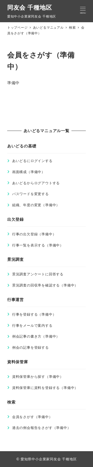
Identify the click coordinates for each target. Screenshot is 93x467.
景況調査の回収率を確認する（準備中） (45, 285)
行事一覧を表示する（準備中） (37, 245)
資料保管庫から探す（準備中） (37, 376)
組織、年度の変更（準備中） (36, 205)
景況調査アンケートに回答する (37, 274)
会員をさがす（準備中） (32, 416)
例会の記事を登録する (30, 347)
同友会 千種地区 (29, 7)
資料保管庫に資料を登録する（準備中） (45, 387)
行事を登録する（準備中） (34, 314)
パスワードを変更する (30, 193)
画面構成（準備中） (28, 171)
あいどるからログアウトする (36, 183)
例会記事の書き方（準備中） (36, 336)
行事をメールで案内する (32, 325)
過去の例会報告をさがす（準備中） (41, 427)
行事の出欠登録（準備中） (34, 234)
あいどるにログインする (32, 160)
